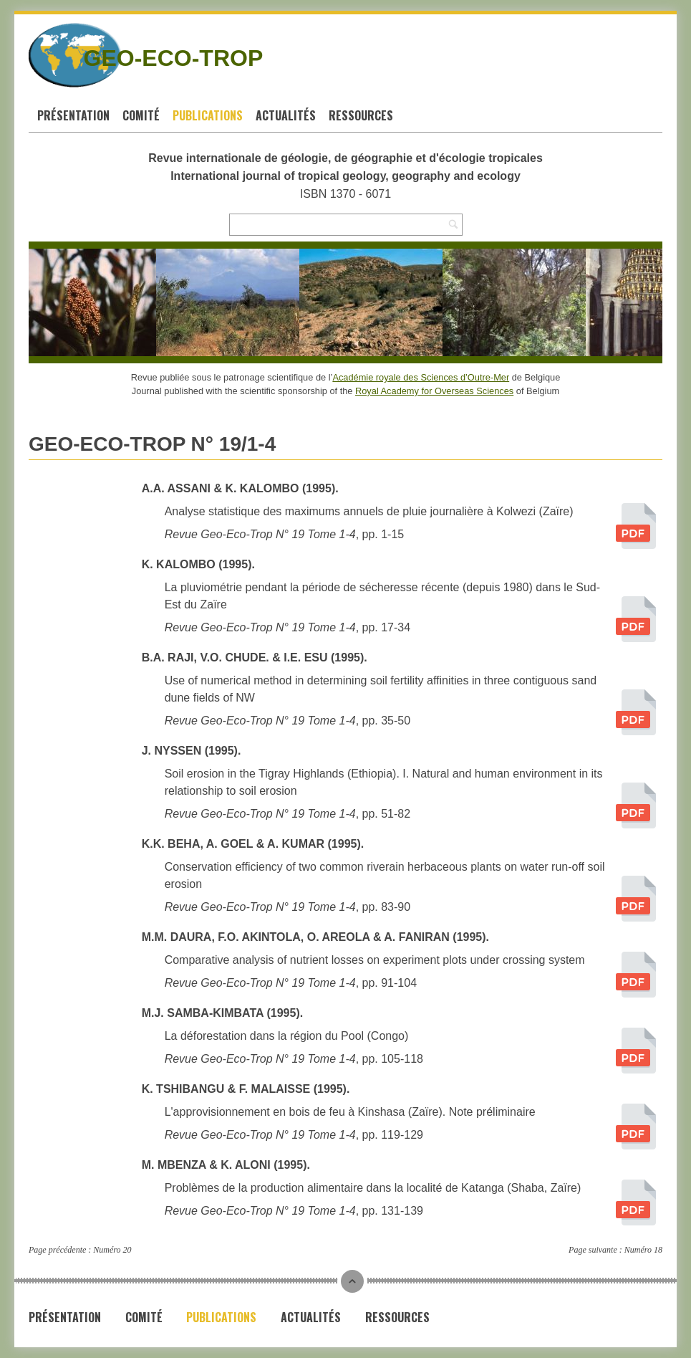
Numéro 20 (112, 1250)
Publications (208, 115)
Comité (141, 115)
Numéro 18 (643, 1250)
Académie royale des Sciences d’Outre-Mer (420, 377)
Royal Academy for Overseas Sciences (434, 391)
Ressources (361, 115)
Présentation (73, 115)
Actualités (286, 115)
